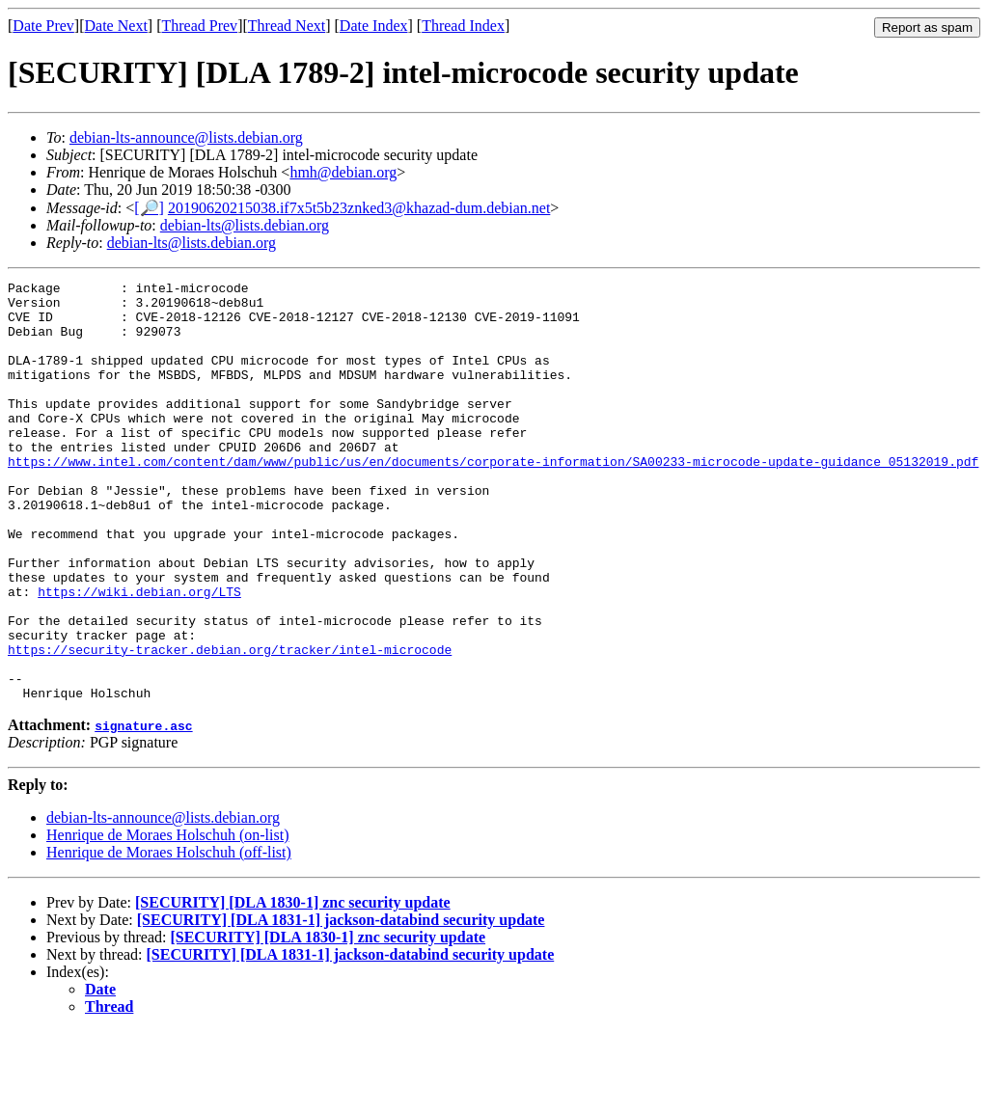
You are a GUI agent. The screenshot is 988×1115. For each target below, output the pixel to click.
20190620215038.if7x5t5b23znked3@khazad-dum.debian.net (359, 208)
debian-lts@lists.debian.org (244, 225)
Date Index (374, 25)
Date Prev (43, 25)
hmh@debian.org (343, 172)
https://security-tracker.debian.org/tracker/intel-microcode (230, 724)
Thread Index (463, 25)
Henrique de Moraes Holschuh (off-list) (168, 936)
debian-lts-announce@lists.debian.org (186, 137)
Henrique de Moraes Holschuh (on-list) (167, 919)
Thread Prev (199, 25)
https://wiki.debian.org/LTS (139, 655)
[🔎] (149, 208)
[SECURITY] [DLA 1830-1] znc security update (293, 986)
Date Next (116, 25)
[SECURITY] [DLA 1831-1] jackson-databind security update (341, 1003)
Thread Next (286, 25)
